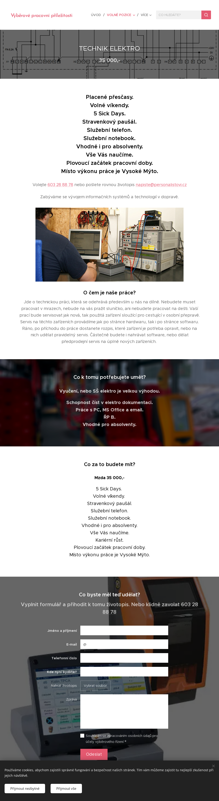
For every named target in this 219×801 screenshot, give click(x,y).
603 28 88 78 (60, 184)
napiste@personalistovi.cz (161, 184)
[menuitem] (97, 15)
